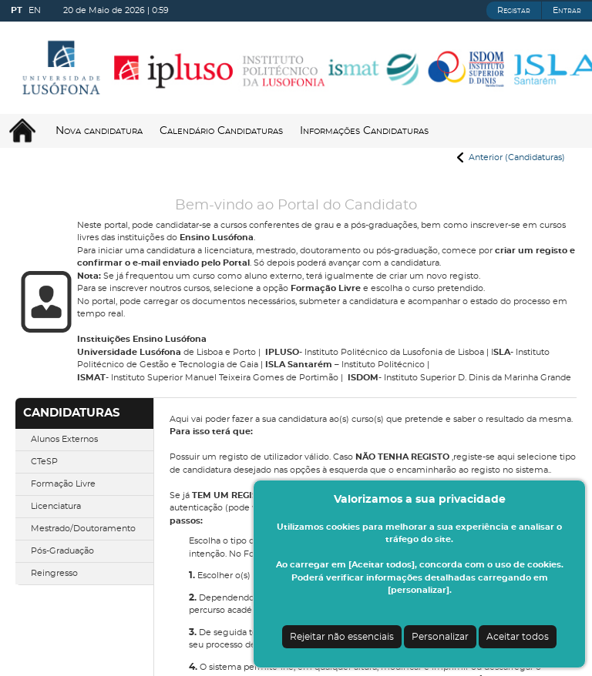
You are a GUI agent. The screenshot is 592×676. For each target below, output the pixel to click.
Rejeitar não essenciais (342, 636)
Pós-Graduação (62, 551)
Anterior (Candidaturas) (517, 157)
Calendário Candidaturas (221, 130)
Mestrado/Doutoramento (83, 528)
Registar (513, 10)
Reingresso (54, 573)
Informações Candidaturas (364, 130)
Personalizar (440, 636)
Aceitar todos (517, 636)
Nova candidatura (99, 130)
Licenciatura (56, 506)
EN (35, 10)
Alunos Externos (64, 439)
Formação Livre (63, 484)
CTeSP (44, 461)
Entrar (567, 10)
